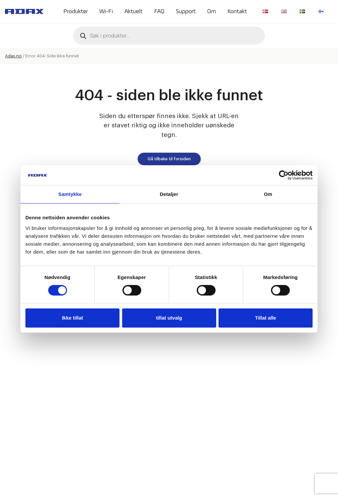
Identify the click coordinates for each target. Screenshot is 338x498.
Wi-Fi (106, 12)
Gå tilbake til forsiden (169, 159)
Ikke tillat (72, 318)
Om (211, 12)
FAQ (159, 12)
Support (186, 12)
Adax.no (13, 56)
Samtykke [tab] (70, 194)
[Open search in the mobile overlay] (169, 35)
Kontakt (237, 12)
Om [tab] (268, 194)
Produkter (75, 12)
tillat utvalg (169, 318)
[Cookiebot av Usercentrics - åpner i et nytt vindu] (284, 175)
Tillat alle (265, 318)
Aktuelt (133, 12)
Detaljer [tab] (169, 194)
